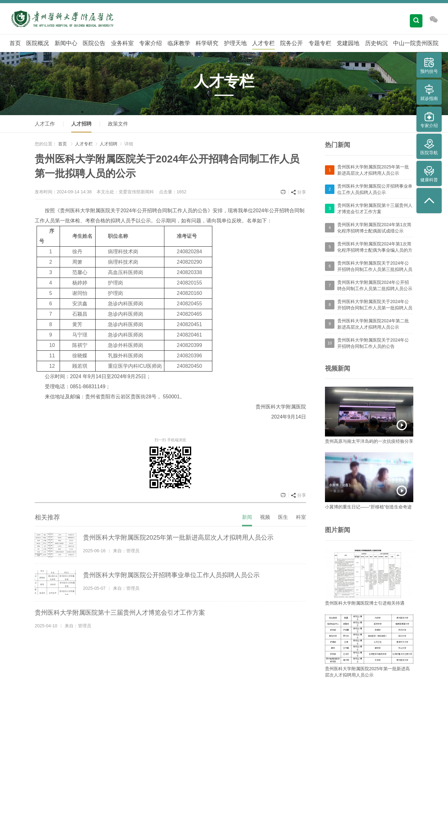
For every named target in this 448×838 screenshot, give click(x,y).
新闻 (247, 517)
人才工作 (45, 123)
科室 (301, 517)
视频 (265, 517)
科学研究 (207, 43)
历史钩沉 (376, 43)
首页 (15, 43)
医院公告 (94, 43)
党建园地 (348, 43)
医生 (283, 517)
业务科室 (122, 43)
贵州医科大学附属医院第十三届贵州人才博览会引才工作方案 (120, 612)
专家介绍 (150, 43)
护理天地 (235, 43)
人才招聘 (81, 123)
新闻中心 (66, 43)
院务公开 (291, 43)
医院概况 (37, 43)
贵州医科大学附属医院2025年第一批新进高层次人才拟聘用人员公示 (178, 537)
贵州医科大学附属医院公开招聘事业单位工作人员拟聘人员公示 (171, 574)
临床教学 (179, 43)
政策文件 (118, 123)
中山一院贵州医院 (416, 43)
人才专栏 (263, 43)
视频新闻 (337, 368)
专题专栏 (320, 43)
